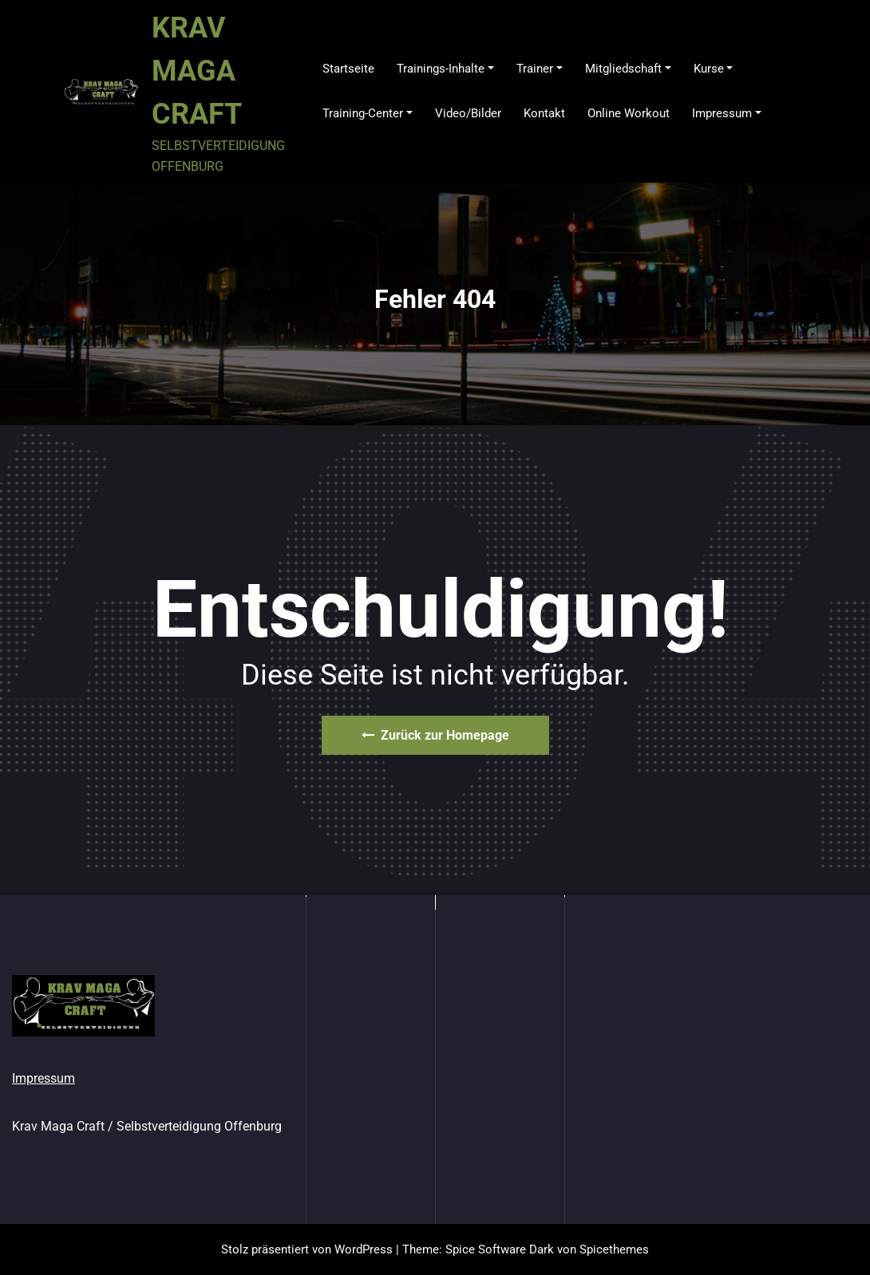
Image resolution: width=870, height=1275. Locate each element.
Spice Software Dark (499, 1249)
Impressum (43, 1078)
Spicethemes (614, 1249)
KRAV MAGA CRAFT (197, 71)
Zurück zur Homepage (435, 735)
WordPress (363, 1249)
